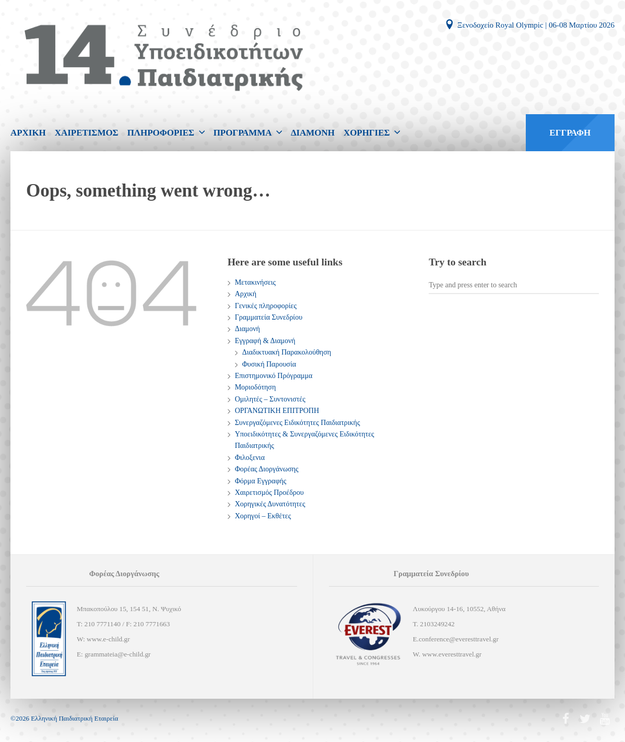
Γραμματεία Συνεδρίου (268, 317)
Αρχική (245, 294)
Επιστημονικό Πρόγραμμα (274, 376)
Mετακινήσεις (255, 282)
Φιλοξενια (250, 457)
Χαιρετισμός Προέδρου (269, 492)
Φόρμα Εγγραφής (261, 481)
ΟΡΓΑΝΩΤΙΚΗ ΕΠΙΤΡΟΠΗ (277, 411)
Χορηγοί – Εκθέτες (263, 516)
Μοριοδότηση (255, 387)
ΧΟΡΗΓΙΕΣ (367, 133)
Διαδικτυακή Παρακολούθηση (286, 352)
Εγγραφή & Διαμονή (265, 341)
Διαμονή (247, 329)
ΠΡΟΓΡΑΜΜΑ (243, 133)
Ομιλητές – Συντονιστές (270, 399)
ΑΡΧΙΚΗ (28, 133)
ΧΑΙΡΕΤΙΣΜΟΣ (87, 133)
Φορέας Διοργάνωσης (267, 469)
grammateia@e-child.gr (117, 654)
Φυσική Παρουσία (269, 364)
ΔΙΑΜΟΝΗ (313, 133)
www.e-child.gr (108, 639)
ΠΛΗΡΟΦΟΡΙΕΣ (161, 133)
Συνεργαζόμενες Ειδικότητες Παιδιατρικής (297, 423)
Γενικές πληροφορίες (266, 306)
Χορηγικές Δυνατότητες (270, 504)
